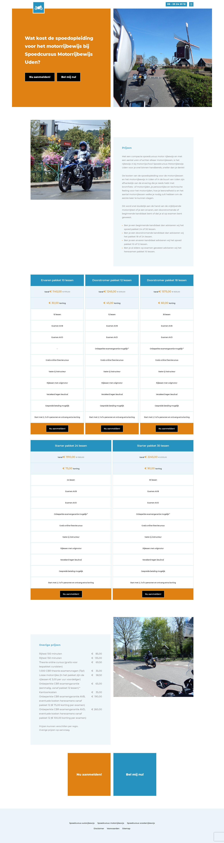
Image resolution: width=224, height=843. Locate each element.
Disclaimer (99, 828)
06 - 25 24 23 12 (176, 4)
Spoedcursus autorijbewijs (82, 823)
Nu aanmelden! (57, 428)
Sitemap (126, 828)
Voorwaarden (113, 828)
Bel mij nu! (135, 774)
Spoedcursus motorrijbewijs (110, 823)
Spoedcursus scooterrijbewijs (141, 823)
